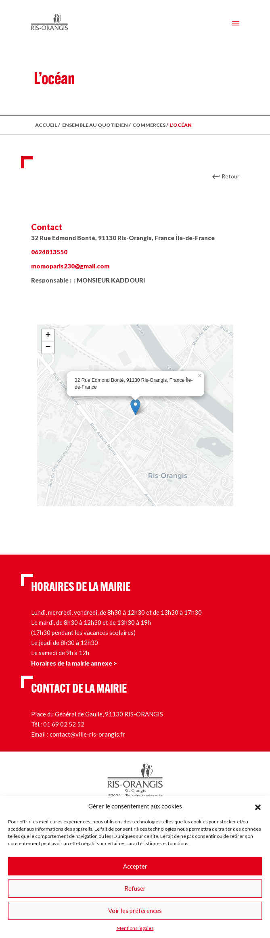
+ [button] (47, 335)
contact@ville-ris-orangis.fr (87, 734)
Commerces (148, 125)
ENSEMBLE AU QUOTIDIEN (95, 125)
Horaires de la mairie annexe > (74, 663)
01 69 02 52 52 (63, 724)
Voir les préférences (135, 910)
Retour (230, 176)
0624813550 (49, 251)
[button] (258, 806)
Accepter (135, 866)
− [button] (47, 347)
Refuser (135, 888)
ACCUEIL (46, 125)
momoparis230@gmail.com (70, 266)
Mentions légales (135, 928)
